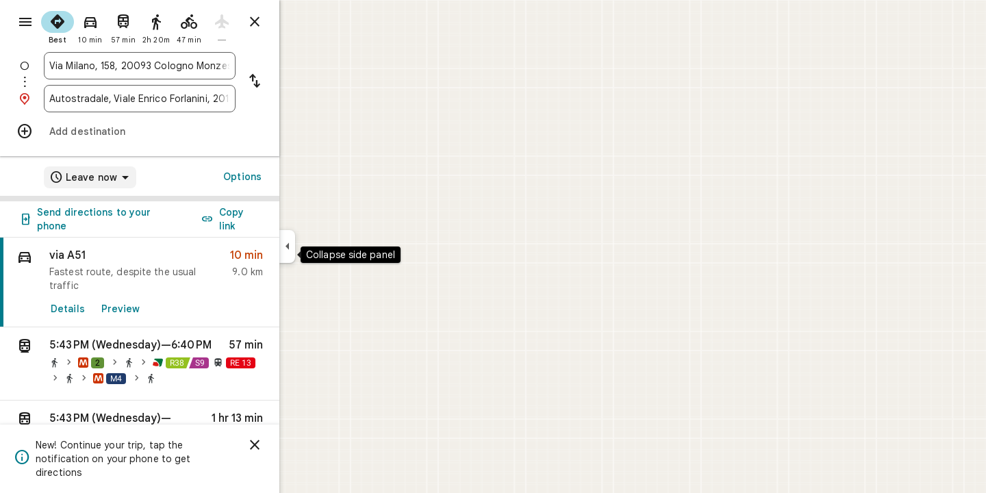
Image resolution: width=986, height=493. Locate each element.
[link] (189, 282)
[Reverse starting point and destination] (304, 82)
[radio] (106, 26)
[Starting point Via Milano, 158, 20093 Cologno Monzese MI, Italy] (189, 66)
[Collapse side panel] (336, 246)
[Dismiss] (304, 445)
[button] (189, 364)
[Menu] (24, 23)
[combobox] (189, 65)
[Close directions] (304, 21)
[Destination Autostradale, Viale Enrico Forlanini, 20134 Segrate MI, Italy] (189, 98)
